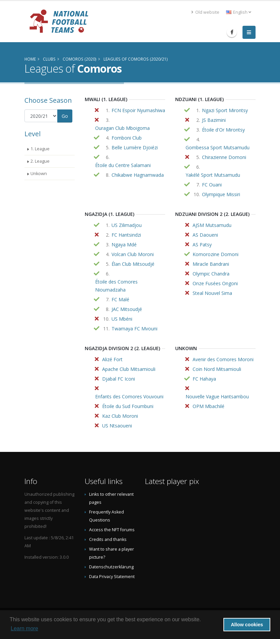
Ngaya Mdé (124, 244)
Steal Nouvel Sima (212, 293)
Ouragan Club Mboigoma (122, 128)
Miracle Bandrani (211, 264)
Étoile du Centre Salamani (123, 165)
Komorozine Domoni (215, 254)
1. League (40, 149)
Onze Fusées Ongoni (215, 283)
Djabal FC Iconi (118, 379)
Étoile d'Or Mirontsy (223, 130)
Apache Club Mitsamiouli (128, 369)
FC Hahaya (204, 379)
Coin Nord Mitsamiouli (217, 369)
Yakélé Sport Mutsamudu (213, 175)
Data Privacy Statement (112, 576)
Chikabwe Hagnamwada (138, 175)
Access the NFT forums (112, 530)
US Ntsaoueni (117, 425)
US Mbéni (122, 319)
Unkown (38, 173)
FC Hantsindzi (126, 235)
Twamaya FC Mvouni (134, 328)
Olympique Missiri (221, 194)
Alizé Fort (112, 359)
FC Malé (120, 299)
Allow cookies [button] (247, 624)
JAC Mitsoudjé (127, 309)
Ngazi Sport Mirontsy (225, 110)
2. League (40, 161)
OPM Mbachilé (208, 406)
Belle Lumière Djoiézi (135, 147)
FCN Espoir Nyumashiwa (138, 110)
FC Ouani (212, 184)
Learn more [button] (24, 628)
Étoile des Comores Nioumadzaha (116, 285)
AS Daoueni (205, 235)
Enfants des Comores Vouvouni (129, 396)
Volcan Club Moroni (133, 254)
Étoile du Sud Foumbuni (127, 406)
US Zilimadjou (127, 225)
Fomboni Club (127, 138)
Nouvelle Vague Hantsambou (217, 396)
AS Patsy (202, 244)
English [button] (238, 12)
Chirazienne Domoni (224, 157)
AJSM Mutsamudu (212, 225)
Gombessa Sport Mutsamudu (218, 147)
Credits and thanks (108, 539)
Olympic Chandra (211, 273)
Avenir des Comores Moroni (223, 359)
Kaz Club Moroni (120, 416)
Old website (205, 12)
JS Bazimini (214, 120)
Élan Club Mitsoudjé (133, 264)
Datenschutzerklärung (111, 567)
